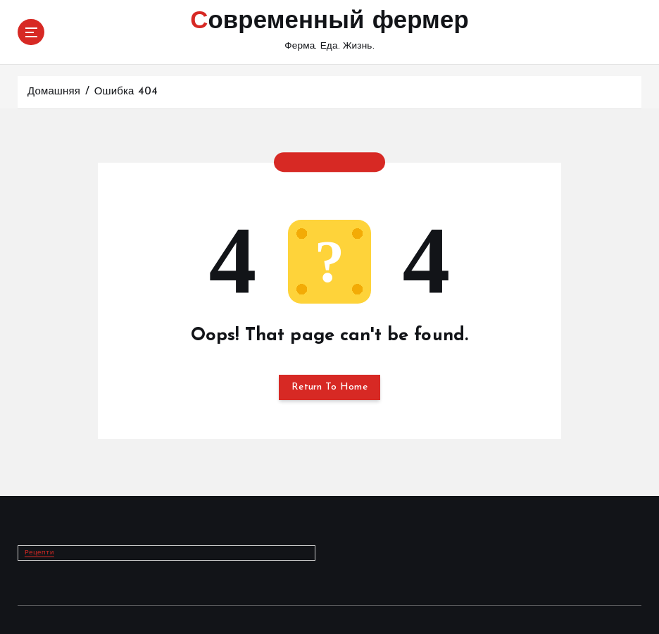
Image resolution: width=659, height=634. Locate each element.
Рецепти (39, 552)
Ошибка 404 (126, 92)
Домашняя (53, 92)
